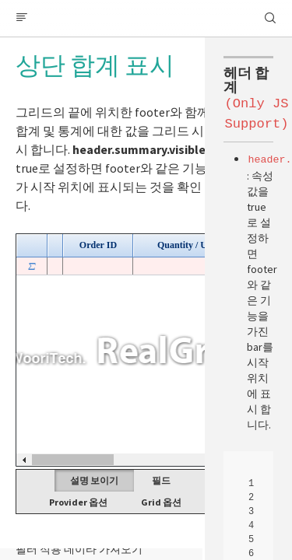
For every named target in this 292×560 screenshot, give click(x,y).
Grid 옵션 (161, 502)
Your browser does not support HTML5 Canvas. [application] (146, 350)
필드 (161, 480)
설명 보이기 (94, 480)
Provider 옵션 (78, 502)
